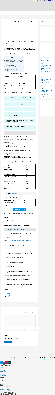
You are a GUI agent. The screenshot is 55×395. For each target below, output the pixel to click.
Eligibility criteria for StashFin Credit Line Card (13, 61)
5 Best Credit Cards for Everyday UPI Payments (46, 95)
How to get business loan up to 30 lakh (18, 229)
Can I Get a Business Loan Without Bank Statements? (46, 91)
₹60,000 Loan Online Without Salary (45, 83)
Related (8, 70)
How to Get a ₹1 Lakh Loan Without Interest (46, 72)
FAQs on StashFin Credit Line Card (11, 69)
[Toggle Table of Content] (22, 57)
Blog (44, 13)
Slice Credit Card (13, 193)
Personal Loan (26, 13)
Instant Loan (39, 13)
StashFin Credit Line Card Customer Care (13, 68)
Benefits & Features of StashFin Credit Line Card (14, 60)
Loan (13, 13)
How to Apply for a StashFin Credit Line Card (13, 66)
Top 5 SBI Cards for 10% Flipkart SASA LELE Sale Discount (46, 62)
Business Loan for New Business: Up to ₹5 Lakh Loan (46, 76)
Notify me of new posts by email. (11, 339)
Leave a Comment (7, 45)
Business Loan (18, 13)
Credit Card (14, 45)
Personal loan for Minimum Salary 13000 (18, 132)
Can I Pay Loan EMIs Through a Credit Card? (46, 69)
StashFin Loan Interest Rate (10, 65)
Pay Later (33, 13)
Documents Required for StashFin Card (12, 62)
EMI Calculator (50, 13)
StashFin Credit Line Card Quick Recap (12, 58)
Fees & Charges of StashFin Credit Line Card (13, 64)
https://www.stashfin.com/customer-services (20, 240)
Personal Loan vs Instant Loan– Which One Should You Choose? (46, 87)
